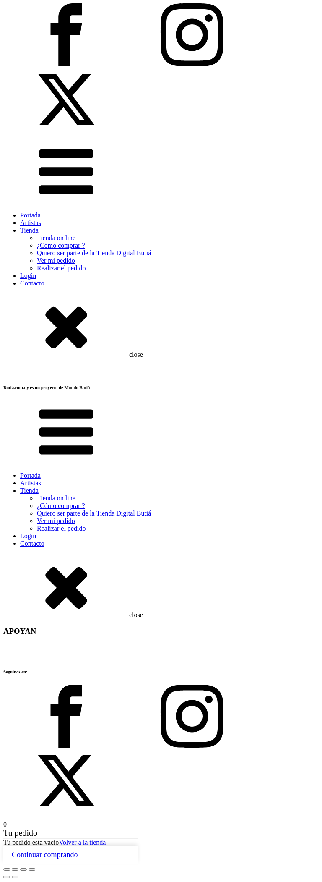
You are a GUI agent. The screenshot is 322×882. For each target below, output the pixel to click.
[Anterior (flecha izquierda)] (6, 877)
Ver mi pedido (56, 260)
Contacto (32, 283)
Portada (30, 215)
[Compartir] (23, 869)
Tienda (29, 230)
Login (28, 275)
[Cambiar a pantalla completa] (15, 869)
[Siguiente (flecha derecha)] (15, 877)
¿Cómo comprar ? (61, 245)
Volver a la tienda (82, 842)
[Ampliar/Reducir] (6, 869)
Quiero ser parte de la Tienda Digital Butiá (94, 252)
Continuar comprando (45, 855)
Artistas (30, 222)
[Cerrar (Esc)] (32, 869)
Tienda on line (56, 237)
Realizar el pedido (61, 268)
